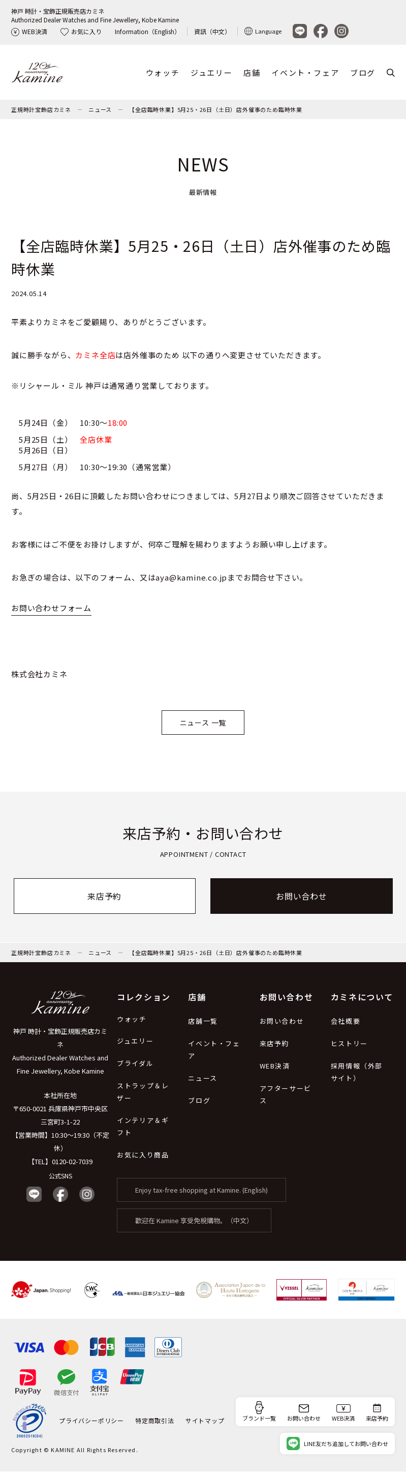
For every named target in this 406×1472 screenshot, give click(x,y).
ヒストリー (349, 1044)
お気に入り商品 (143, 1156)
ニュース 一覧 (203, 723)
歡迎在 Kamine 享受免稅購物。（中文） (194, 1221)
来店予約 (104, 897)
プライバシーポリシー (91, 1421)
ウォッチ (162, 73)
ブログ (363, 73)
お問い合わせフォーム (51, 608)
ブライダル (135, 1064)
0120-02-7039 (72, 1162)
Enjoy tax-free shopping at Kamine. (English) (201, 1191)
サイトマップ (205, 1421)
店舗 (251, 73)
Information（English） (147, 31)
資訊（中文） (212, 31)
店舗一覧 (202, 1022)
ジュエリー (211, 73)
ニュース (100, 110)
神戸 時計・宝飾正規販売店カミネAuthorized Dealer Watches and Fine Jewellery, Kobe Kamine (95, 15)
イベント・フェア (305, 73)
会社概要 (345, 1022)
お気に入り (81, 31)
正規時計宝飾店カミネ (41, 110)
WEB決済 (29, 31)
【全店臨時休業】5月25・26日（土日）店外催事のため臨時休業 (215, 110)
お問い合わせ (301, 897)
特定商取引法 (154, 1421)
